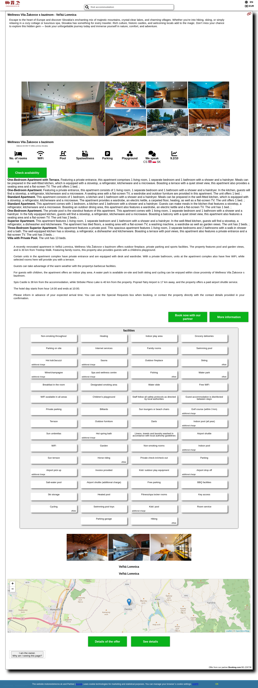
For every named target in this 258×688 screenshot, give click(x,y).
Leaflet (229, 631)
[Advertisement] (129, 55)
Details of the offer (107, 641)
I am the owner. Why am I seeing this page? (27, 654)
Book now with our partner (188, 317)
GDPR (195, 684)
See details (150, 641)
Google (79, 684)
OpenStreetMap (243, 631)
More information (229, 317)
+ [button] (12, 584)
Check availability (27, 172)
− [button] (12, 589)
